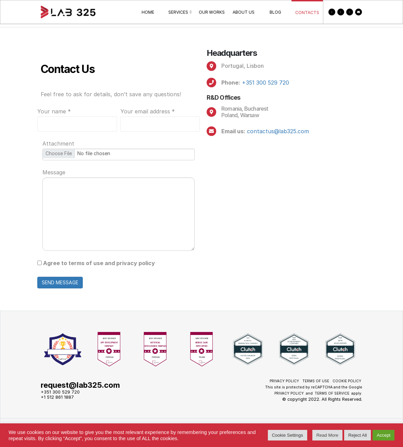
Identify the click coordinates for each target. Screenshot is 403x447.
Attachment (58, 143)
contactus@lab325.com (278, 131)
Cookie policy (347, 381)
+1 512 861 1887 (57, 397)
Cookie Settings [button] (287, 435)
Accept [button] (383, 435)
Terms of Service (332, 393)
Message (53, 172)
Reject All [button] (357, 435)
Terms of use (315, 381)
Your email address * (147, 111)
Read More (327, 435)
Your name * (54, 111)
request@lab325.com (80, 385)
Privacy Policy (284, 381)
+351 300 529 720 (265, 82)
